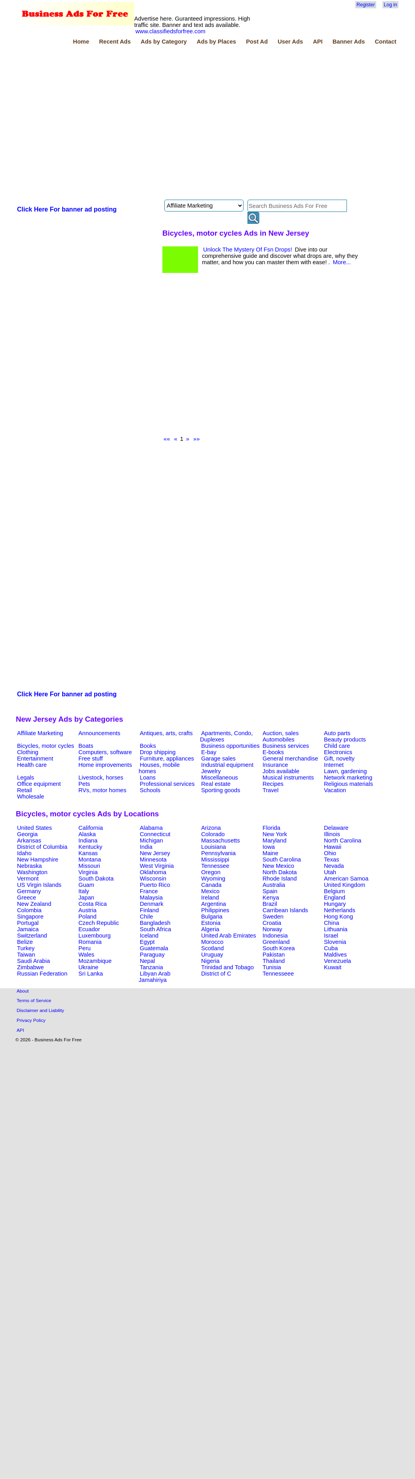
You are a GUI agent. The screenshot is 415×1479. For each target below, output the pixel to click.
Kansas (88, 853)
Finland (149, 910)
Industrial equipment (227, 765)
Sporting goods (220, 790)
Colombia (29, 910)
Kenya (271, 897)
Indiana (87, 840)
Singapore (30, 916)
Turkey (25, 948)
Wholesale (30, 796)
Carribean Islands (285, 910)
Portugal (28, 923)
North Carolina (343, 840)
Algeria (210, 929)
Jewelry (211, 771)
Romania (90, 942)
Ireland (210, 897)
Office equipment (39, 784)
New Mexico (278, 866)
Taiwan (26, 954)
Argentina (213, 904)
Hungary (335, 904)
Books (148, 746)
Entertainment (35, 758)
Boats (85, 746)
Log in (390, 5)
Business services (286, 746)
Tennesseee (278, 973)
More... (342, 262)
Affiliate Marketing (40, 733)
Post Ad (257, 41)
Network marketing (348, 777)
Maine (270, 853)
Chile (146, 916)
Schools (150, 790)
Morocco (212, 942)
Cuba (331, 948)
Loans (148, 777)
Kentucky (90, 847)
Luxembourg (94, 935)
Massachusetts (220, 840)
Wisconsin (153, 878)
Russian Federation (42, 973)
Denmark (151, 904)
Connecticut (155, 834)
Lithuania (336, 929)
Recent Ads (115, 41)
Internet (334, 765)
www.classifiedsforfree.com (170, 31)
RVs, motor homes (102, 790)
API (317, 41)
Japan (86, 897)
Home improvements (105, 765)
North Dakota (280, 872)
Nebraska (29, 866)
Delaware (336, 828)
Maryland (274, 840)
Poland (87, 916)
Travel (270, 790)
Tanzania (151, 967)
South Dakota (96, 878)
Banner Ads (349, 41)
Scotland (212, 948)
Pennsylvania (218, 853)
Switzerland (32, 935)
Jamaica (28, 929)
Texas (331, 859)
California (90, 828)
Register (365, 5)
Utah (330, 872)
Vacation (335, 790)
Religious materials (348, 784)
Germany (29, 891)
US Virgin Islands (39, 885)
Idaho (24, 853)
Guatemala (154, 948)
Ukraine (88, 967)
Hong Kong (338, 916)
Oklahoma (153, 872)
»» (196, 439)
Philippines (215, 910)
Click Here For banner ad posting (67, 209)
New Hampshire (37, 859)
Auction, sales (281, 733)
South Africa (155, 929)
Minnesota (153, 859)
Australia (274, 885)
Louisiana (213, 847)
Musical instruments (288, 777)
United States (34, 828)
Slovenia (335, 942)
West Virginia (157, 866)
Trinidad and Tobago (227, 967)
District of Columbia (42, 847)
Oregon (211, 872)
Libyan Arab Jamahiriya (154, 976)
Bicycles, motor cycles (45, 746)
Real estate (215, 784)
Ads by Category (164, 41)
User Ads (290, 41)
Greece (26, 897)
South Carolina (282, 859)
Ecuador (89, 929)
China (331, 923)
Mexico (210, 891)
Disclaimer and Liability (40, 1010)
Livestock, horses (100, 777)
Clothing (27, 752)
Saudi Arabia (33, 961)
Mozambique (95, 961)
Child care (337, 746)
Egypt (147, 942)
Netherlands (339, 910)
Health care (32, 765)
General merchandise (290, 758)
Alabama (151, 828)
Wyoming (213, 878)
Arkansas (29, 840)
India (146, 847)
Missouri (89, 866)
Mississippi (215, 859)
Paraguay (152, 954)
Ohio (330, 853)
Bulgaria (212, 916)
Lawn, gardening (345, 771)
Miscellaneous (219, 777)
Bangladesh (155, 923)
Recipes (273, 784)
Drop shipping (157, 752)
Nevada (334, 866)
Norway (272, 929)
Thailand (274, 961)
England (334, 897)
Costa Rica (92, 904)
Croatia (272, 923)
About (23, 990)
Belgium (334, 891)
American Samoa (346, 878)
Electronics (338, 752)
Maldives (335, 954)
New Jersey (155, 853)
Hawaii (332, 847)
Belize (25, 942)
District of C (216, 973)
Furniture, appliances (167, 758)
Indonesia (275, 935)
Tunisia (272, 967)
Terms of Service (34, 1000)
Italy (83, 891)
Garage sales (218, 758)
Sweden (273, 916)
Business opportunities (230, 746)
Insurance (275, 765)
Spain (270, 891)
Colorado (213, 834)
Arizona (211, 828)
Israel (331, 935)
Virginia (88, 872)
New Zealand (34, 904)
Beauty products (345, 739)
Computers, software (105, 752)
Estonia (211, 923)
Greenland (276, 942)
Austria (87, 910)
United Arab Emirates (228, 935)
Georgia (27, 834)
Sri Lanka (90, 973)
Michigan (151, 840)
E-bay (208, 752)
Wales (86, 954)
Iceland (149, 935)
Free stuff (90, 758)
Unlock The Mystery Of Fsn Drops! (247, 249)
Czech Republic (98, 923)
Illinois (332, 834)
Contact (385, 41)
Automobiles (279, 739)
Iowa (269, 847)
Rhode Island (280, 878)
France (149, 891)
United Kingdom (344, 885)
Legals (25, 777)
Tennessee (215, 866)
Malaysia (151, 897)
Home (81, 41)
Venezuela (337, 961)
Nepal (147, 961)
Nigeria (210, 961)
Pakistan (274, 954)
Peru (84, 948)
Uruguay (212, 954)
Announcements (99, 733)
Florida (271, 828)
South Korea (279, 948)
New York (275, 834)
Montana (89, 859)
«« (167, 439)
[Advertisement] (85, 123)
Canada (211, 885)
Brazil (270, 904)
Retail (24, 790)
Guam (86, 885)
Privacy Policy (31, 1020)
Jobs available (281, 771)
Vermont (28, 878)
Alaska (87, 834)
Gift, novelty (339, 758)
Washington (32, 872)
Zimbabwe (30, 967)
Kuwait (332, 967)
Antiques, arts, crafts (166, 733)
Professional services (167, 784)
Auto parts (337, 733)
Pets (84, 784)
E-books (273, 752)
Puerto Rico (155, 885)
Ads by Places (216, 41)
